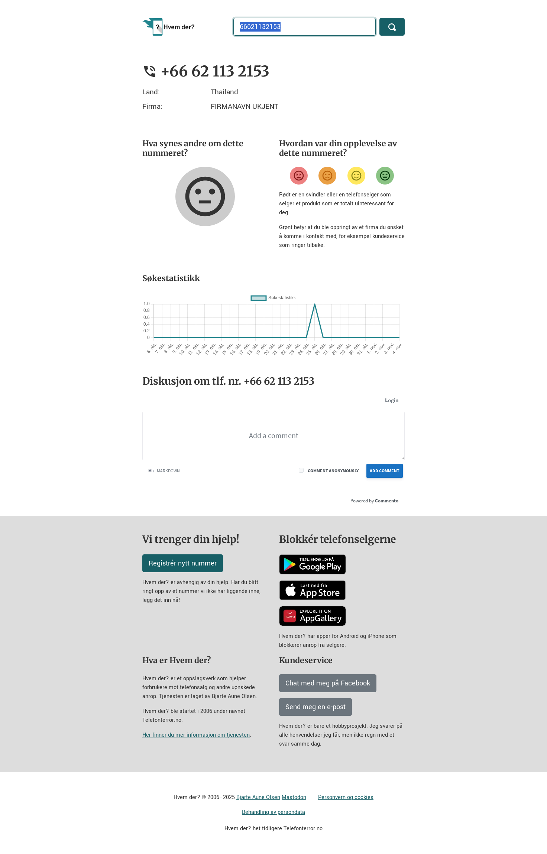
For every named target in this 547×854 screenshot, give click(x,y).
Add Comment (384, 470)
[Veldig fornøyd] (385, 176)
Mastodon (294, 797)
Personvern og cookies (345, 797)
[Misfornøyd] (327, 176)
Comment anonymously (333, 470)
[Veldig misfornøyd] (299, 176)
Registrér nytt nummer (183, 563)
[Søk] (392, 27)
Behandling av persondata (273, 812)
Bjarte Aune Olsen (258, 797)
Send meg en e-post (315, 707)
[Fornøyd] (356, 176)
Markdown (164, 470)
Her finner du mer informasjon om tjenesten (196, 735)
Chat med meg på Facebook (327, 683)
